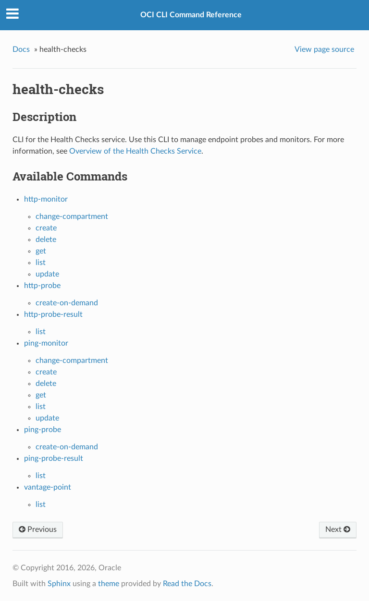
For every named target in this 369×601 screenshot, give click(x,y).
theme (108, 584)
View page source (324, 49)
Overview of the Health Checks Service (135, 151)
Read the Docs (187, 584)
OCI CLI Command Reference (191, 15)
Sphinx (59, 584)
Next (337, 529)
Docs (21, 49)
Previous (38, 529)
